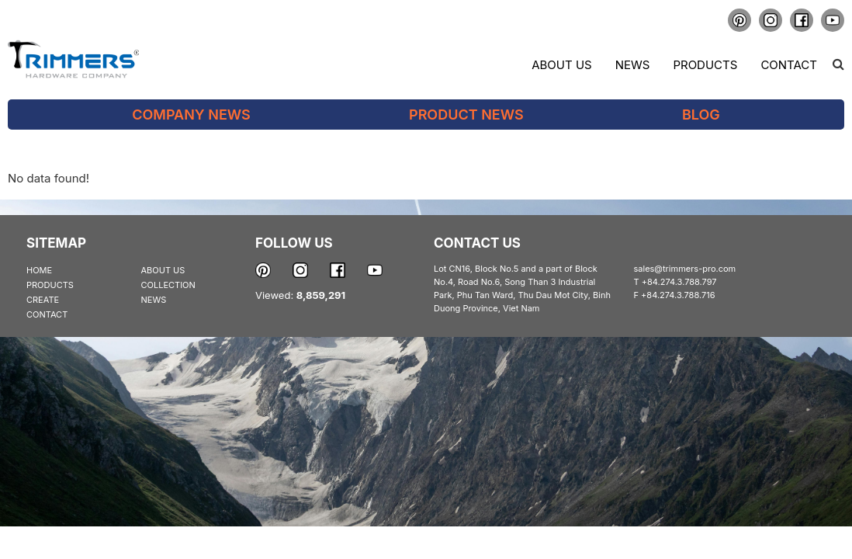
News (632, 64)
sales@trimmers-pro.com (685, 268)
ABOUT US (163, 270)
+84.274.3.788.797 (679, 281)
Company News (191, 114)
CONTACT (47, 314)
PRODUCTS (50, 285)
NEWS (154, 299)
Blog (701, 114)
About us (561, 64)
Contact (788, 64)
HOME (39, 270)
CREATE (42, 299)
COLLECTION (168, 285)
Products (705, 64)
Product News (466, 114)
